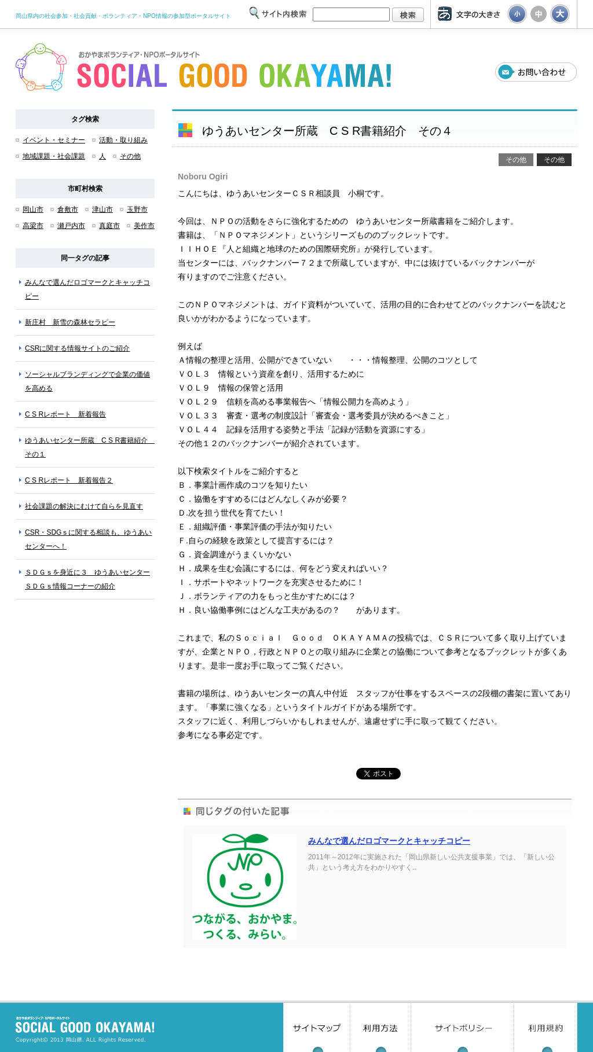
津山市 (102, 209)
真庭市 (109, 226)
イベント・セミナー (54, 140)
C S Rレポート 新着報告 (65, 414)
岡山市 (33, 209)
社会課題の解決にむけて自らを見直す (84, 506)
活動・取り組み (123, 140)
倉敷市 (67, 209)
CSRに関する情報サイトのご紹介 (77, 348)
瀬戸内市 (71, 226)
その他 (130, 156)
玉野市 (137, 209)
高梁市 (33, 226)
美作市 (144, 226)
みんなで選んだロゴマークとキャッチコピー (389, 840)
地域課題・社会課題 (54, 156)
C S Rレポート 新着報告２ (69, 480)
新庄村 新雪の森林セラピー (70, 322)
